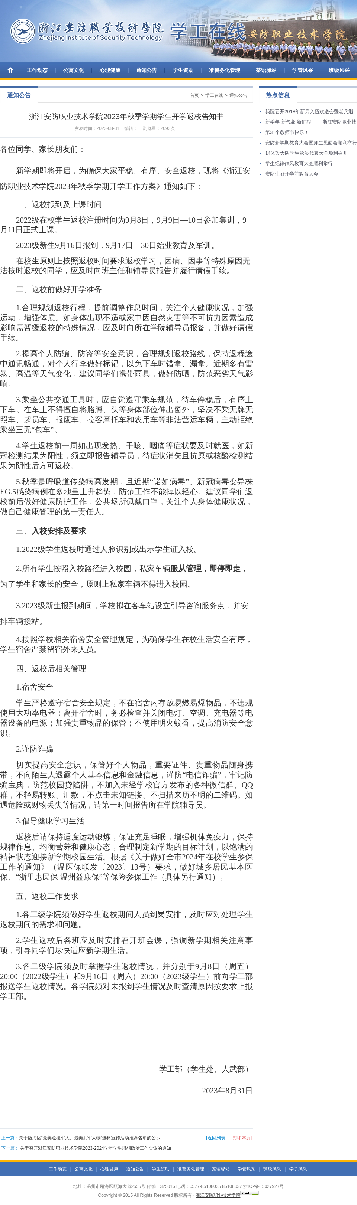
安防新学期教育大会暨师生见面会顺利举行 (311, 142)
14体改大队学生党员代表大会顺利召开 (306, 153)
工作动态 (37, 70)
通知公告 (146, 70)
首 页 (11, 70)
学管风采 (302, 70)
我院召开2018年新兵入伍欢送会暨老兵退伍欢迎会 (309, 113)
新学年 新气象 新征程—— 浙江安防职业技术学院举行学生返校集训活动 (310, 123)
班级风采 (339, 70)
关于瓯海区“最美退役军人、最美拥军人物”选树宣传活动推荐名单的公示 (89, 1137)
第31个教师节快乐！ (287, 132)
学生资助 (183, 70)
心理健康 (110, 70)
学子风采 (298, 1169)
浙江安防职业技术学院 (218, 1195)
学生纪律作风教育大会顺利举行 (299, 163)
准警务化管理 (224, 70)
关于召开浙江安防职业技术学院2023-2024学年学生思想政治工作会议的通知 (95, 1148)
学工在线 (214, 95)
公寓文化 (73, 70)
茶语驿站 (266, 70)
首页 (194, 95)
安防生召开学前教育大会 (291, 174)
